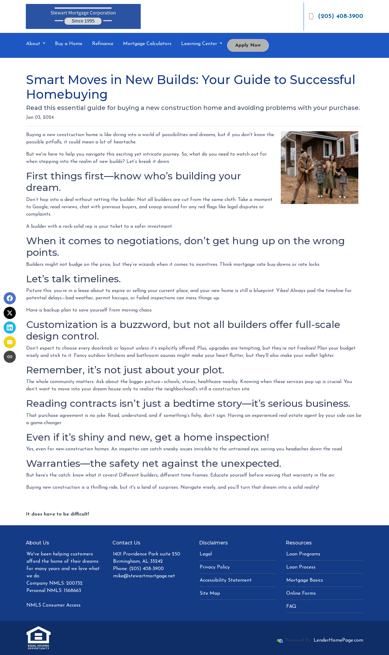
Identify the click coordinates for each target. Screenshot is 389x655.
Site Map (210, 593)
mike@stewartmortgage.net (144, 576)
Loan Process (300, 567)
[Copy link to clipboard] (10, 357)
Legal (206, 554)
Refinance (102, 43)
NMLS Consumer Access (53, 605)
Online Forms (301, 593)
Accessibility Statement (226, 580)
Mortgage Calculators (147, 43)
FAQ (291, 606)
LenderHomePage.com (338, 640)
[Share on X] (10, 313)
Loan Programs (303, 554)
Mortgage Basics (304, 580)
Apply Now (248, 45)
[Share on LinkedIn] (10, 328)
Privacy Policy (215, 567)
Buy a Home (68, 43)
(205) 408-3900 (336, 16)
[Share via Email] (10, 342)
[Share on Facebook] (10, 298)
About (34, 43)
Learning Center (200, 43)
